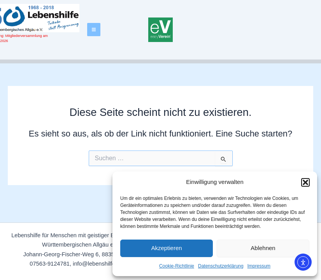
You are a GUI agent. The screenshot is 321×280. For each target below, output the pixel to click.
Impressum (258, 266)
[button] (305, 182)
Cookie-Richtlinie (176, 266)
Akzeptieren (166, 248)
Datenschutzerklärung (221, 266)
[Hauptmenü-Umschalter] (93, 29)
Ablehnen (263, 248)
